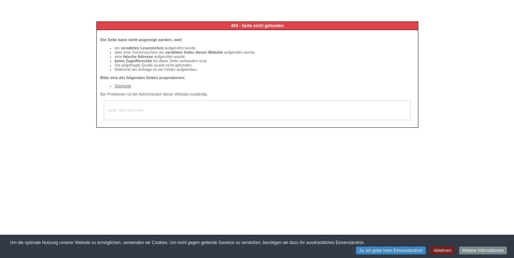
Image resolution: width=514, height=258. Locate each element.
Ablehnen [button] (442, 250)
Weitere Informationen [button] (483, 250)
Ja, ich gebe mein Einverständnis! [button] (391, 250)
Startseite (123, 86)
